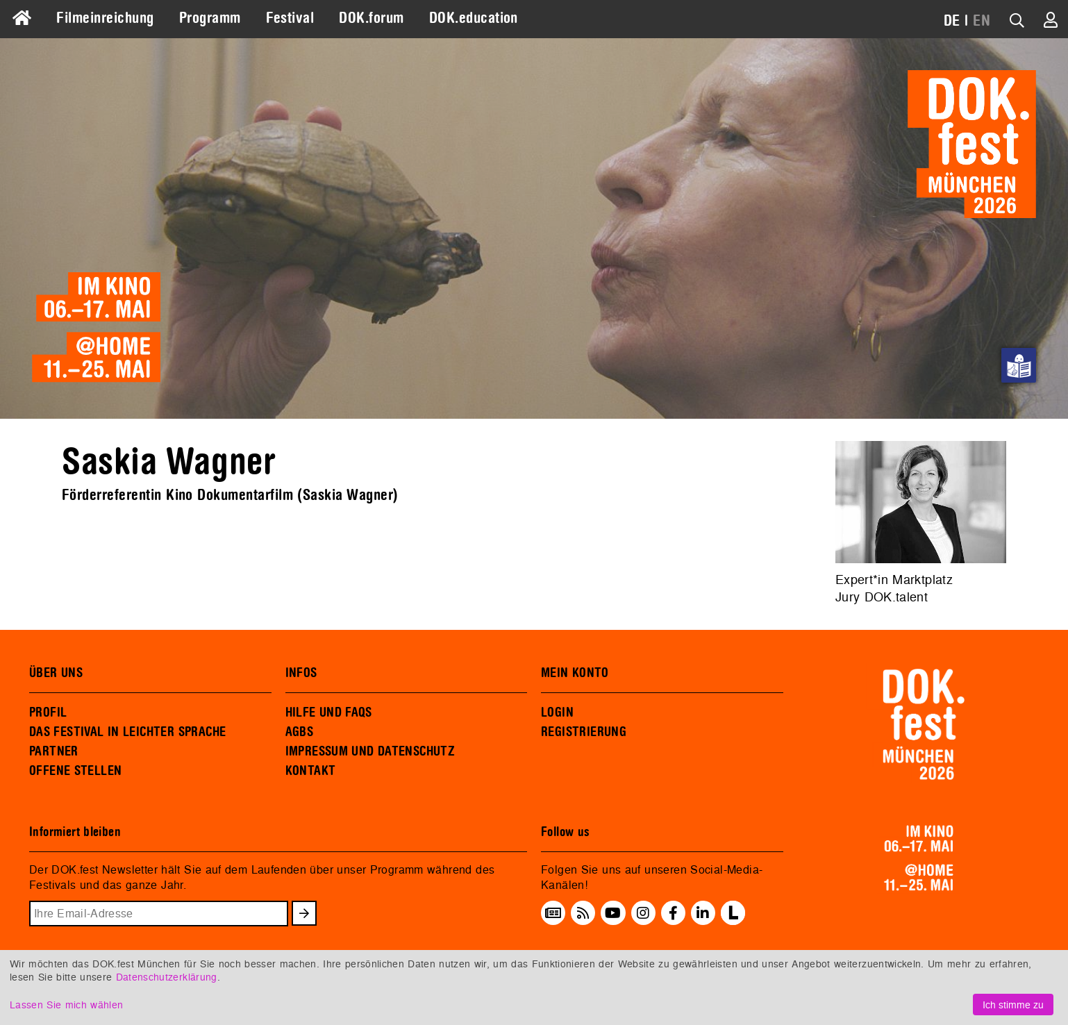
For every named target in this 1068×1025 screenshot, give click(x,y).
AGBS (299, 732)
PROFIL (48, 712)
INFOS (301, 673)
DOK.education (473, 18)
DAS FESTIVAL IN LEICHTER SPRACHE (127, 732)
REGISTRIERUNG (583, 732)
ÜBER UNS (56, 673)
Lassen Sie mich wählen (66, 1004)
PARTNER (53, 751)
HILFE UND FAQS (328, 712)
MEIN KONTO (575, 673)
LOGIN (557, 712)
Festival (290, 18)
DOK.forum (371, 18)
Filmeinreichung (104, 18)
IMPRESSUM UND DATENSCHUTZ (370, 751)
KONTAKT (310, 771)
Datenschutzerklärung (166, 976)
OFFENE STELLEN (75, 771)
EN (981, 20)
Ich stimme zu (1013, 1004)
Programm (210, 18)
